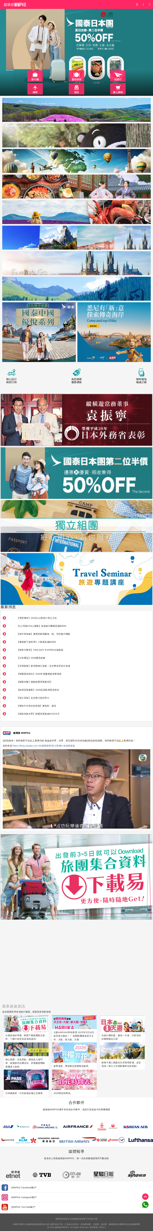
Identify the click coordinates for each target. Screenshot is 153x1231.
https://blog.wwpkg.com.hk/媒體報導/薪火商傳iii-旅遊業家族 (44, 745)
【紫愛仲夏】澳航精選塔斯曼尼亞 (34, 682)
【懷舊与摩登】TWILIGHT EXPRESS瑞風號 (40, 650)
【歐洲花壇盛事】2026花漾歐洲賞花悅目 (38, 690)
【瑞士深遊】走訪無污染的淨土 (33, 698)
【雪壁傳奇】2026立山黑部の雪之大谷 (37, 618)
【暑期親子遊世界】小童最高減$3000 (36, 642)
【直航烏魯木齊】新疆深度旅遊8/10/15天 (38, 714)
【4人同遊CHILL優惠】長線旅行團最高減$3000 (41, 626)
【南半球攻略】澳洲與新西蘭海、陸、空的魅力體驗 (43, 634)
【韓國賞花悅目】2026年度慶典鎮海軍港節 (39, 674)
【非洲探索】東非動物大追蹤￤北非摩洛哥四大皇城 (43, 666)
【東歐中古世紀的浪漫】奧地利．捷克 (36, 706)
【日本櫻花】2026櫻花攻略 (31, 658)
